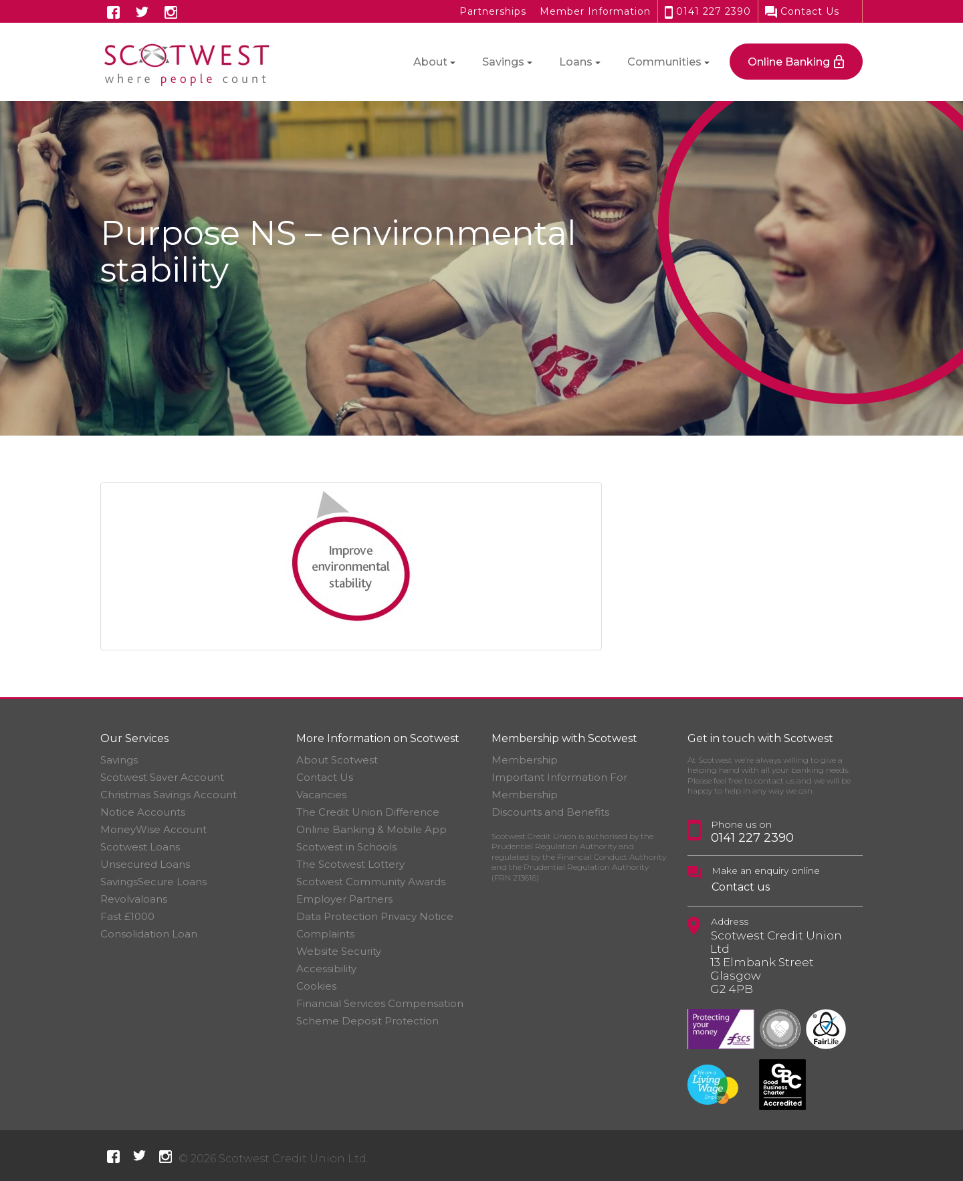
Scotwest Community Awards (370, 881)
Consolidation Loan (148, 933)
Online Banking (789, 62)
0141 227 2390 (708, 11)
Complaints (325, 933)
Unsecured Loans (145, 864)
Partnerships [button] (492, 11)
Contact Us (802, 11)
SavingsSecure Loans (153, 881)
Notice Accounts (142, 812)
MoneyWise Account (153, 829)
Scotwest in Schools (346, 846)
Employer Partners (344, 899)
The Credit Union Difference (367, 812)
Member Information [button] (595, 11)
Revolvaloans (133, 899)
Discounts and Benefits (550, 812)
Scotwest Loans (140, 846)
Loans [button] (576, 62)
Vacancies (321, 794)
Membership (525, 759)
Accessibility (326, 968)
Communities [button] (664, 62)
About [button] (430, 62)
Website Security (338, 951)
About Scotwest (337, 759)
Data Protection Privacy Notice (374, 916)
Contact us (741, 887)
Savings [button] (503, 62)
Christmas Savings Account (168, 794)
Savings (119, 759)
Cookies (316, 986)
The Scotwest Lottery (350, 864)
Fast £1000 (127, 916)
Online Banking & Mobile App (371, 829)
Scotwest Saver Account (162, 777)
